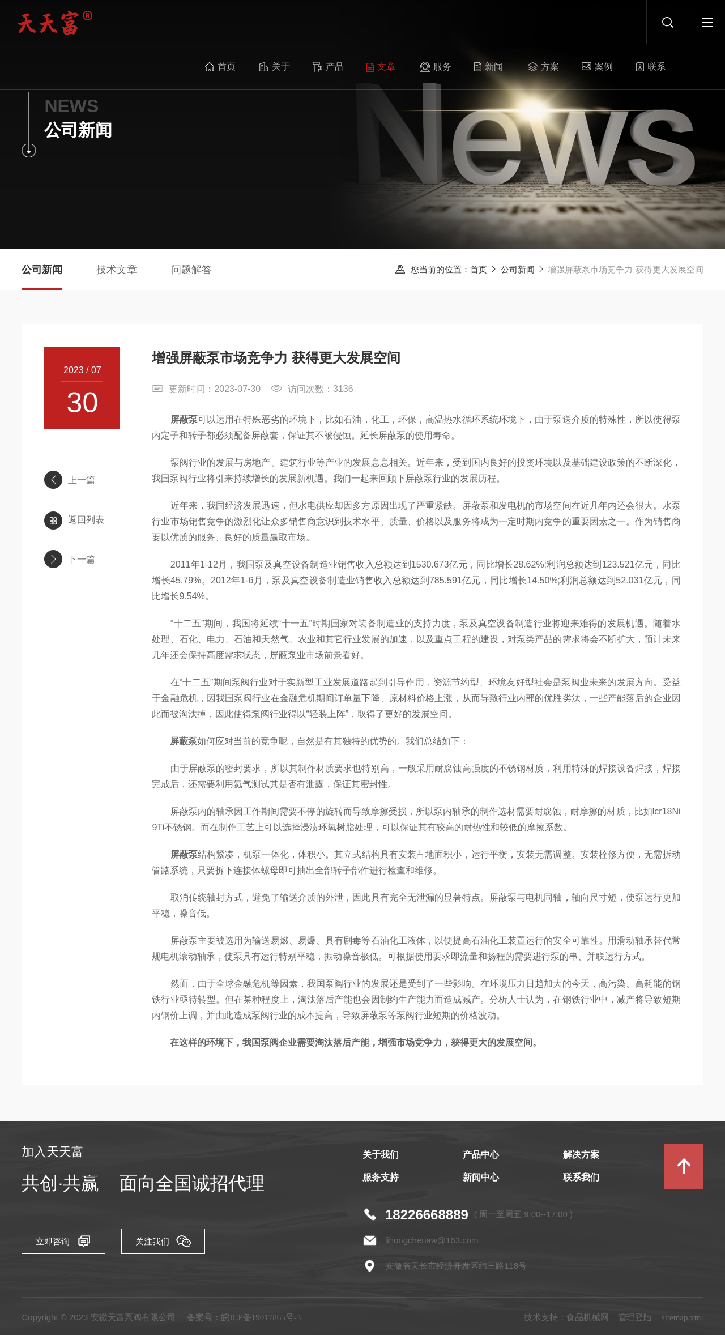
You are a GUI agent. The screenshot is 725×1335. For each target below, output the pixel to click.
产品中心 (481, 1158)
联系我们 (581, 1181)
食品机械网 (587, 1321)
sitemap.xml (682, 1321)
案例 (565, 22)
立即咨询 (67, 1245)
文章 (359, 22)
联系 (617, 22)
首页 (206, 22)
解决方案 (581, 1158)
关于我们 (380, 1158)
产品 (309, 22)
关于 (258, 22)
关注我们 (180, 1245)
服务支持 (380, 1181)
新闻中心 (481, 1181)
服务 (412, 22)
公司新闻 (518, 269)
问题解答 (191, 269)
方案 (514, 22)
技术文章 (116, 269)
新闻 (461, 22)
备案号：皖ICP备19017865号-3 (244, 1321)
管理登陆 (635, 1321)
